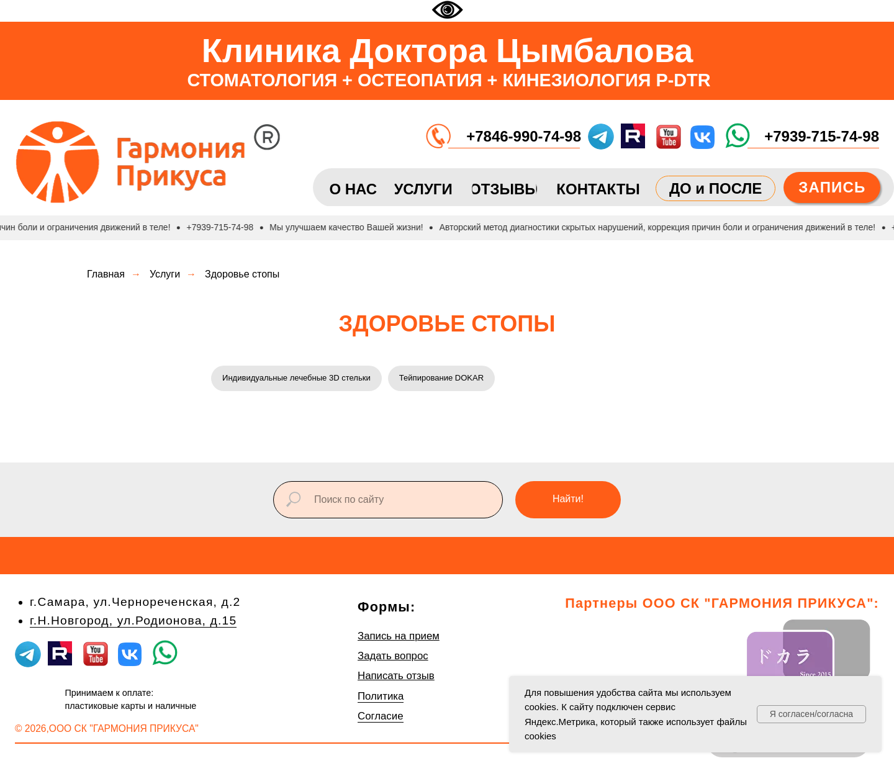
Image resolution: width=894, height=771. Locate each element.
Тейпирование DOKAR (457, 379)
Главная (106, 274)
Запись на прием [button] (399, 638)
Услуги (165, 274)
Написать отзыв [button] (396, 678)
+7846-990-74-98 (523, 136)
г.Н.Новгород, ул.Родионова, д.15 (133, 622)
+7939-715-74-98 (821, 136)
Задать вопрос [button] (393, 658)
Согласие (381, 718)
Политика (381, 698)
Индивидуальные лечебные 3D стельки (302, 379)
